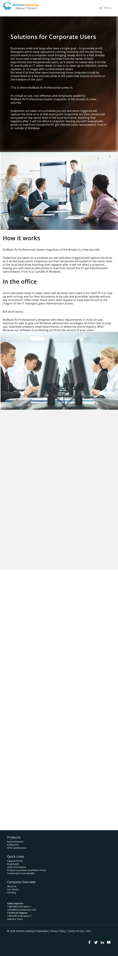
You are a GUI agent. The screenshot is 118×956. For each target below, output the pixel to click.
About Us (12, 886)
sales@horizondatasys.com (21, 909)
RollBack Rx (13, 844)
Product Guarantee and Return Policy (26, 870)
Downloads (13, 863)
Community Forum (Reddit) (20, 873)
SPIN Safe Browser (17, 847)
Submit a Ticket (15, 919)
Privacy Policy (57, 931)
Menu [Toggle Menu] (105, 8)
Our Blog (11, 892)
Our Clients (13, 889)
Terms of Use (75, 931)
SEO (88, 931)
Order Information (16, 867)
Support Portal (14, 860)
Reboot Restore (15, 841)
